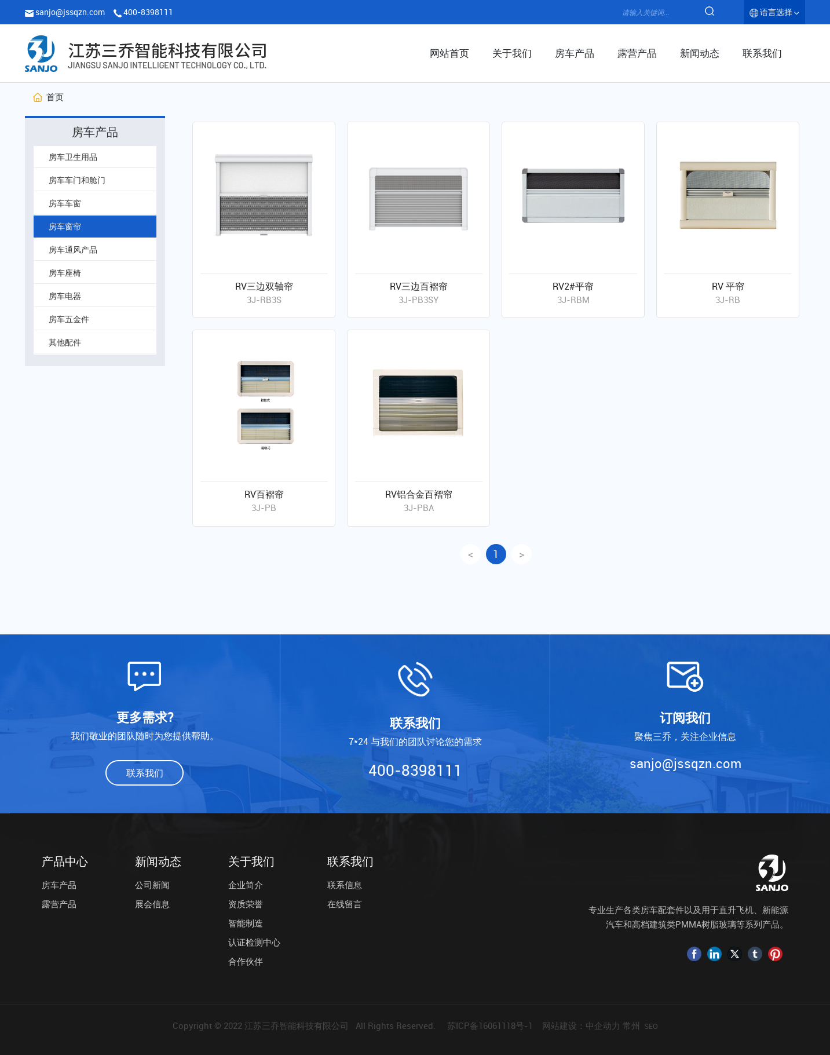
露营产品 (59, 904)
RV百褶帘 (264, 494)
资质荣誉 (245, 904)
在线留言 (344, 904)
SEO (651, 1026)
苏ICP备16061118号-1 (490, 1025)
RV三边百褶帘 (419, 286)
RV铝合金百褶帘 (418, 494)
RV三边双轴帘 (264, 286)
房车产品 (59, 884)
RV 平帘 (728, 286)
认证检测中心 (254, 942)
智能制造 (245, 923)
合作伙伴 (245, 961)
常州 (631, 1025)
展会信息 (152, 904)
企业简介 (245, 884)
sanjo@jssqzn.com (70, 11)
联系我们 (350, 861)
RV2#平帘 (573, 286)
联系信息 (344, 884)
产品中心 (65, 861)
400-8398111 (148, 11)
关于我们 (251, 861)
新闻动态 (158, 861)
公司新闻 (152, 884)
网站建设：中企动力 (581, 1025)
